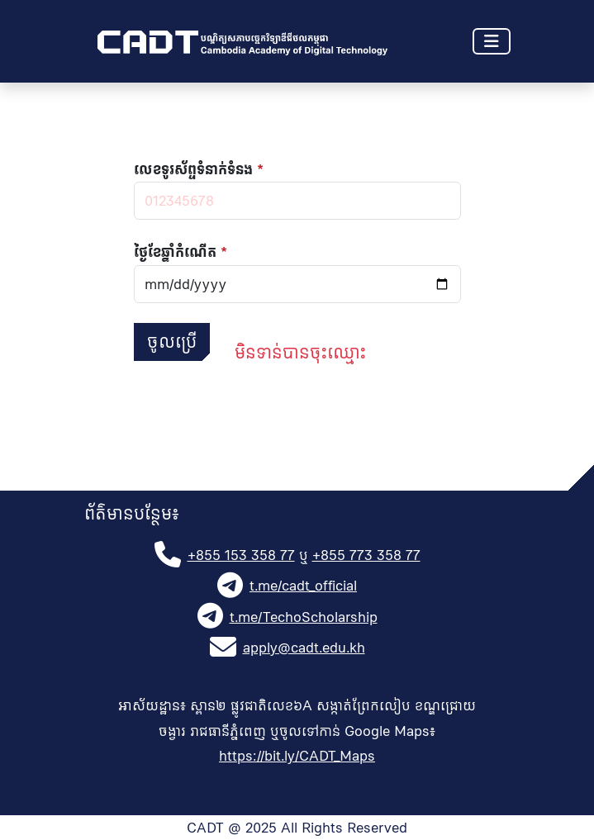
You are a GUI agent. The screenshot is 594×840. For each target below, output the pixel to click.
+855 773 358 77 (366, 555)
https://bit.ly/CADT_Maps (297, 756)
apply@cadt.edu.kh (304, 647)
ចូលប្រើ (172, 342)
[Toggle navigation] (492, 41)
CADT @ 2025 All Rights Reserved (297, 828)
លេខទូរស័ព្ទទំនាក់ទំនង (193, 169)
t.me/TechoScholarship (304, 617)
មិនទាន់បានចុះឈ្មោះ (300, 352)
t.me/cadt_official (303, 586)
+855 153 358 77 (241, 555)
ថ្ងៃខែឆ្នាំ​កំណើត (175, 252)
